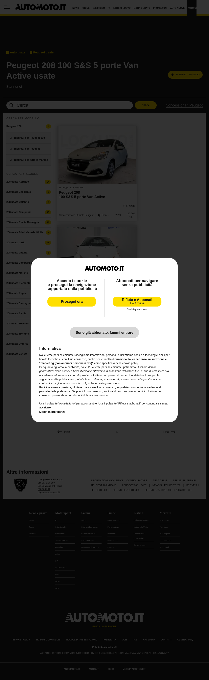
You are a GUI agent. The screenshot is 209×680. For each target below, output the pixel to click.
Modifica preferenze (52, 411)
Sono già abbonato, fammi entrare (104, 333)
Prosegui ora (72, 302)
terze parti (101, 367)
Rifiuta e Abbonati (137, 301)
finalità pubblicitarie (62, 379)
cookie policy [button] (130, 363)
